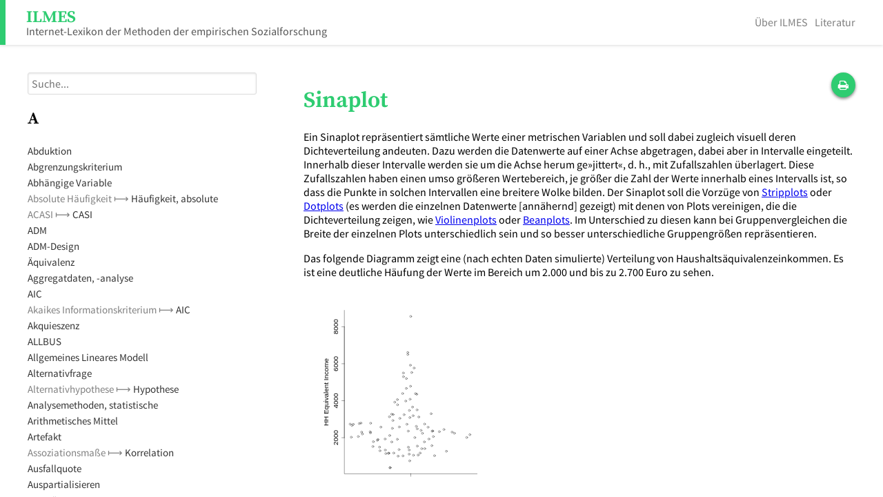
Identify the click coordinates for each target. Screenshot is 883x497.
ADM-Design (53, 246)
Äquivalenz (51, 262)
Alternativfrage (60, 373)
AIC (35, 293)
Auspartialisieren (64, 484)
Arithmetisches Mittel (73, 420)
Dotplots (324, 206)
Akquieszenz (53, 325)
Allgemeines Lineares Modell (88, 357)
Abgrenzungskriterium (75, 166)
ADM (37, 230)
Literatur (835, 22)
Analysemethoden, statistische (93, 404)
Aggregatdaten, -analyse (80, 277)
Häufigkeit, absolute (174, 198)
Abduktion (50, 150)
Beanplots (546, 219)
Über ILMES (781, 22)
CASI (82, 214)
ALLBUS (44, 341)
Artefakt (44, 436)
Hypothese (156, 389)
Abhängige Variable (70, 182)
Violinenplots (466, 219)
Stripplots (785, 192)
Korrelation (149, 452)
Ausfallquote (54, 468)
